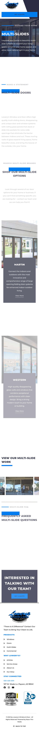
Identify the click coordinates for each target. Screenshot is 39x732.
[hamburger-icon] (34, 5)
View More (19, 348)
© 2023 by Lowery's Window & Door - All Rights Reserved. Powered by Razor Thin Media (19, 719)
